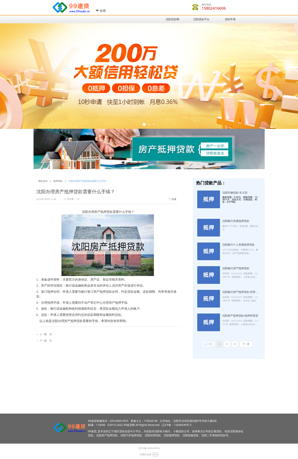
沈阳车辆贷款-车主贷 (235, 192)
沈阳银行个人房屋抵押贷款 (238, 244)
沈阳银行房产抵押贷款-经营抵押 (240, 292)
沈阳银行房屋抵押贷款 (235, 221)
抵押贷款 (58, 181)
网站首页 (43, 181)
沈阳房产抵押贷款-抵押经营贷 (240, 315)
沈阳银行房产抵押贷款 (235, 268)
